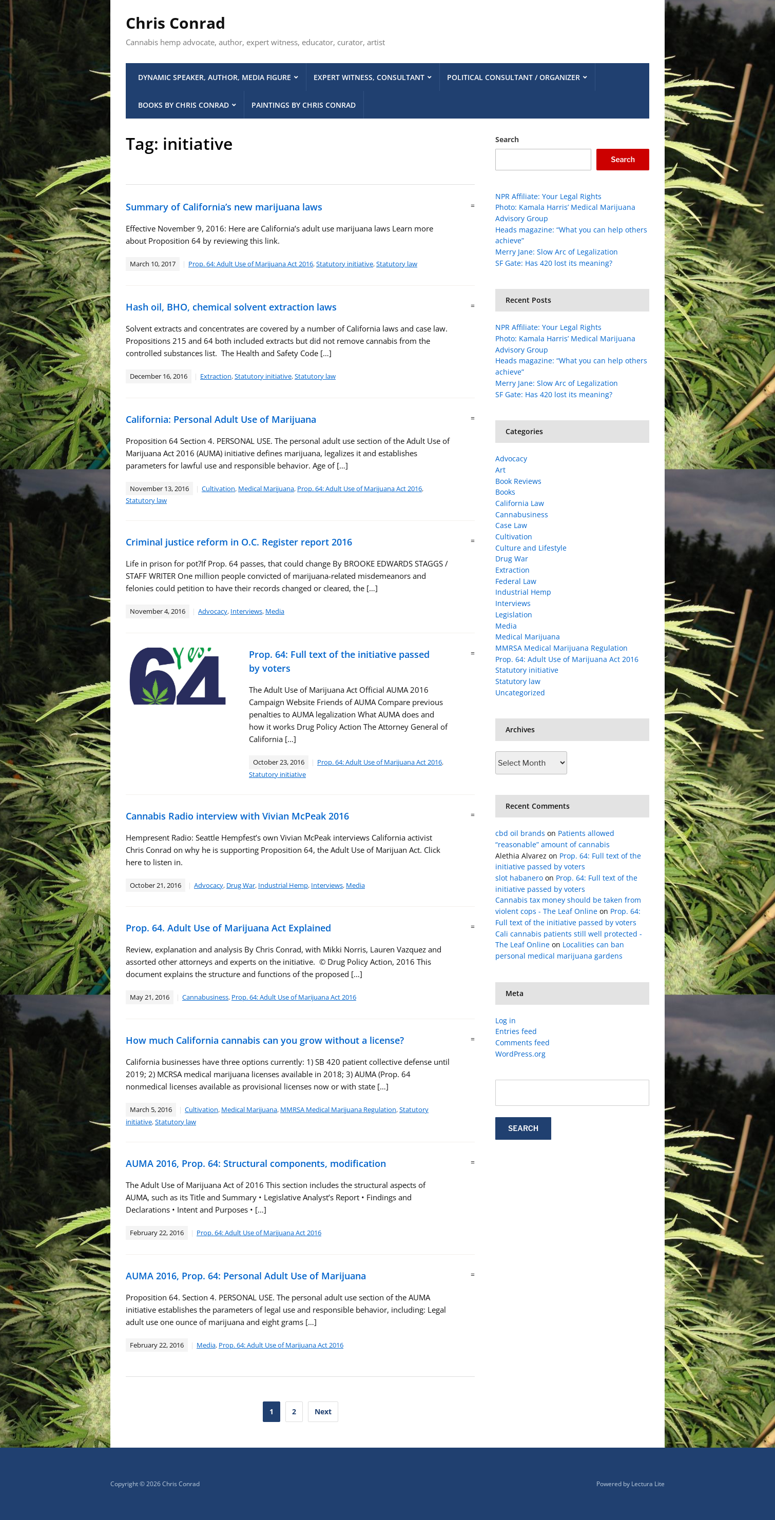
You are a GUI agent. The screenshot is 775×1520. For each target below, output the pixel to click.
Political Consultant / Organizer (513, 77)
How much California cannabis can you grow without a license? (265, 1040)
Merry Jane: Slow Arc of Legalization (556, 252)
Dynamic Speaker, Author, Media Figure (214, 77)
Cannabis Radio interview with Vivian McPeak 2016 (237, 816)
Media (274, 611)
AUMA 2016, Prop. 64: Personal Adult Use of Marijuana (246, 1276)
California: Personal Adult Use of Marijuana (221, 419)
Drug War (240, 885)
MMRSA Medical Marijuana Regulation (338, 1109)
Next (323, 1411)
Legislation (513, 614)
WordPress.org (520, 1054)
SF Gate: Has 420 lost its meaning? (553, 263)
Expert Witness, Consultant (369, 77)
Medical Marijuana (266, 488)
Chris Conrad (175, 22)
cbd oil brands (520, 833)
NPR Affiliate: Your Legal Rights (548, 196)
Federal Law (515, 581)
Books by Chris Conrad (183, 105)
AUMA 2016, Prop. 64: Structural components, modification (256, 1163)
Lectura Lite (648, 1483)
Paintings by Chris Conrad (303, 105)
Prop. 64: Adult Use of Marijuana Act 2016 (250, 263)
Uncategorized (520, 692)
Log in (505, 1020)
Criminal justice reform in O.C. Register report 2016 (239, 542)
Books (505, 492)
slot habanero (519, 878)
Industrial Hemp (283, 885)
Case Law (511, 525)
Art (500, 470)
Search (507, 139)
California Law (519, 503)
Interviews (246, 611)
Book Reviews (518, 481)
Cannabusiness (205, 997)
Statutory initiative (344, 263)
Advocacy (212, 611)
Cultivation (218, 488)
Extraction (215, 376)
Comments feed (522, 1042)
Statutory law (396, 263)
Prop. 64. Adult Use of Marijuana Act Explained (228, 928)
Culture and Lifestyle (531, 548)
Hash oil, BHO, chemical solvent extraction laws (231, 307)
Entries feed (516, 1031)
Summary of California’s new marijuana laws (224, 207)
